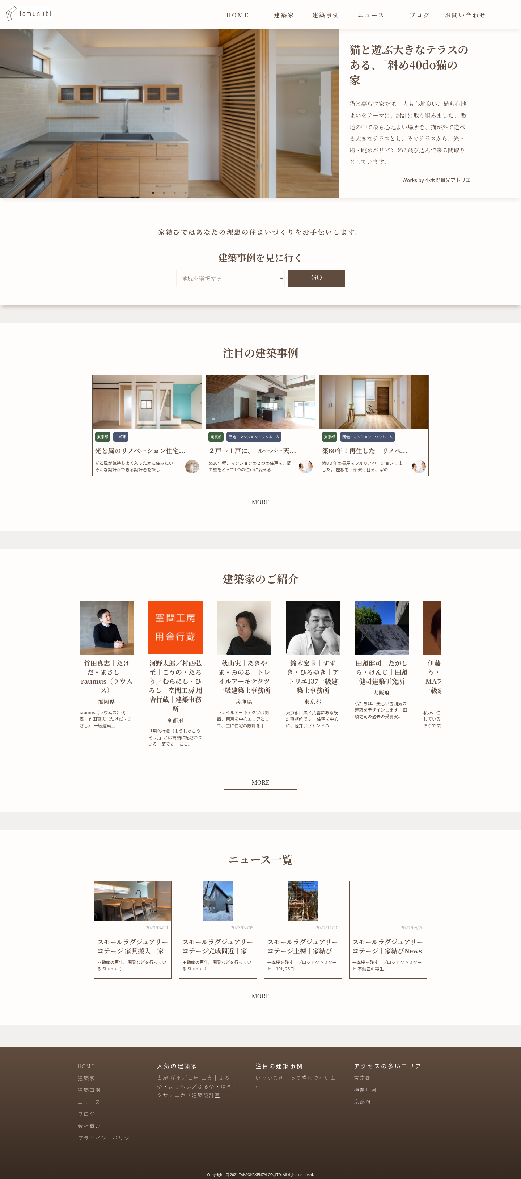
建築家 (284, 15)
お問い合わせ (465, 15)
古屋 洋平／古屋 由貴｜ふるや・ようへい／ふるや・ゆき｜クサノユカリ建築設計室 (197, 1086)
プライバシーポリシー (107, 1137)
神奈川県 (365, 1089)
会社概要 (89, 1125)
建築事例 (326, 15)
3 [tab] (174, 193)
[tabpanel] (169, 113)
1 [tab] (153, 193)
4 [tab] (185, 193)
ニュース (371, 15)
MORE (260, 502)
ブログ (420, 15)
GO (316, 277)
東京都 (362, 1077)
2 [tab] (164, 193)
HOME (237, 15)
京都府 (362, 1101)
